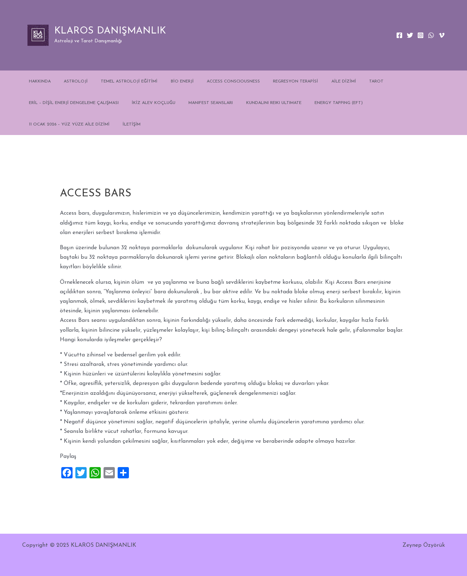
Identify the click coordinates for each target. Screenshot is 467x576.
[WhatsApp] (431, 35)
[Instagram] (420, 35)
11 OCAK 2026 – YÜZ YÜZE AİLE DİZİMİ (390, 103)
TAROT (341, 81)
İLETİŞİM (35, 124)
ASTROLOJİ (69, 81)
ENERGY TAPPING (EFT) (317, 103)
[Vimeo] (441, 35)
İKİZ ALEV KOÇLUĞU (146, 103)
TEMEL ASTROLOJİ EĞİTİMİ (117, 81)
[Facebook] (399, 35)
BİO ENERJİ (165, 81)
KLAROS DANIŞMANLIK (110, 31)
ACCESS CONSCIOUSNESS (212, 81)
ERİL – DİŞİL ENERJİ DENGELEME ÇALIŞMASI (71, 103)
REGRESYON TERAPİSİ (269, 81)
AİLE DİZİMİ (313, 81)
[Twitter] (410, 35)
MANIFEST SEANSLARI (199, 103)
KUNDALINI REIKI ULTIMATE (257, 103)
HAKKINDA (37, 81)
